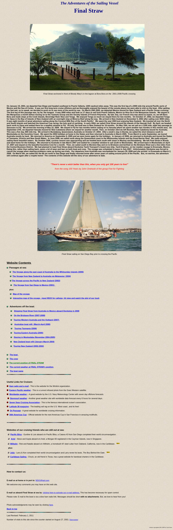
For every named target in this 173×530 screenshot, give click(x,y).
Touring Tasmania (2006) (25, 329)
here (51, 505)
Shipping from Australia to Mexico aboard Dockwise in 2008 (46, 311)
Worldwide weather (18, 394)
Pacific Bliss (16, 434)
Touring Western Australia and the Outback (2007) (36, 320)
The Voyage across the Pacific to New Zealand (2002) (36, 281)
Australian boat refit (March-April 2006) (32, 324)
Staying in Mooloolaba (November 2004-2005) (34, 337)
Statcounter (73, 520)
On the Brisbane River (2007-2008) (29, 315)
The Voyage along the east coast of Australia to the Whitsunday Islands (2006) (48, 272)
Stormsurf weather (18, 398)
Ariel (13, 439)
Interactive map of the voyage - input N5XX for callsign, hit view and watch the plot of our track (56, 298)
